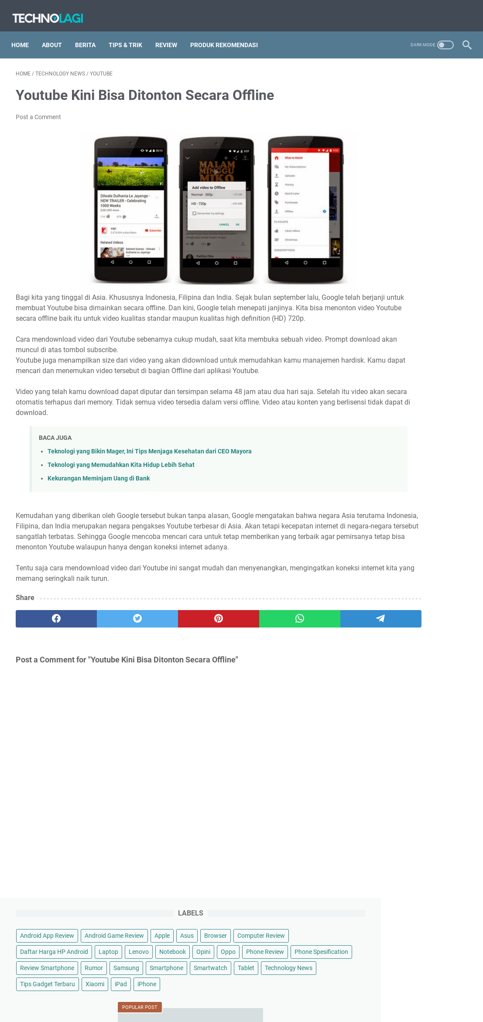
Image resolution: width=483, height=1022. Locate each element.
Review (171, 34)
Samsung (366, 202)
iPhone (362, 267)
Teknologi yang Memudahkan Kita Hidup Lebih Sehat (121, 480)
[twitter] (106, 644)
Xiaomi (428, 250)
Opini (428, 154)
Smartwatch (370, 218)
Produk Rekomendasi (228, 34)
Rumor (427, 186)
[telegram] (287, 644)
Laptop (442, 137)
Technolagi (253, 968)
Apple (430, 105)
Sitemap (181, 950)
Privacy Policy (256, 950)
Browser (364, 121)
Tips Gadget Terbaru (380, 250)
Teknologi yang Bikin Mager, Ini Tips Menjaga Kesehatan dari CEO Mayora (150, 466)
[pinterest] (167, 644)
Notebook (397, 154)
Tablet (405, 218)
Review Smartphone (380, 186)
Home (24, 34)
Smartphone (406, 202)
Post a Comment (38, 110)
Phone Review (372, 170)
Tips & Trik (130, 34)
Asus (455, 105)
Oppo (452, 154)
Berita (89, 34)
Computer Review (410, 121)
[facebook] (46, 644)
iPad (454, 250)
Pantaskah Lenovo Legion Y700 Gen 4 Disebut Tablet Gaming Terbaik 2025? (405, 712)
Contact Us (299, 950)
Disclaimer (215, 950)
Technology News (377, 234)
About (56, 34)
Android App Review (380, 89)
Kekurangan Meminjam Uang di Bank (99, 493)
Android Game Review (383, 105)
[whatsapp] (227, 644)
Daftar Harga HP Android (387, 137)
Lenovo (363, 154)
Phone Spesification (429, 170)
